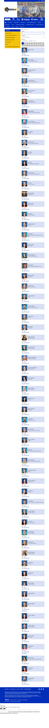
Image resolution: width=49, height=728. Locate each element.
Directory (23, 35)
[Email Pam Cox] (24, 187)
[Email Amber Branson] (24, 84)
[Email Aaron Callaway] (24, 125)
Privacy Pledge (24, 699)
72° (40, 0)
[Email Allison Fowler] (24, 248)
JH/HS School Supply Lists (10, 37)
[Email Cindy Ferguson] (24, 228)
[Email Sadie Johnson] (24, 402)
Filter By (23, 39)
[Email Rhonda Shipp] (24, 587)
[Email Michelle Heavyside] (24, 361)
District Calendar (8, 33)
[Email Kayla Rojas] (24, 566)
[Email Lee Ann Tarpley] (24, 619)
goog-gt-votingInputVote (13, 713)
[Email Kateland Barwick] (24, 74)
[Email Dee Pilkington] (24, 536)
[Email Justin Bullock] (24, 105)
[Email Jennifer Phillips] (24, 515)
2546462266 (26, 137)
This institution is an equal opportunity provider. (13, 701)
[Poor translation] (4, 709)
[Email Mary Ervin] (24, 218)
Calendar (17, 26)
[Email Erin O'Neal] (24, 495)
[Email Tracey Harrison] (24, 351)
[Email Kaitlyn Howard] (24, 382)
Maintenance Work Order (10, 39)
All (22, 43)
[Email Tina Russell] (24, 577)
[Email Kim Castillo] (24, 136)
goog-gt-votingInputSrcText (35, 711)
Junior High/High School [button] (31, 22)
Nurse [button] (13, 24)
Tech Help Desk (8, 42)
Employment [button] (16, 22)
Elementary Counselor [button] (20, 24)
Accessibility (19, 699)
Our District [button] (10, 22)
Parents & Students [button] (40, 24)
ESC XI (7, 44)
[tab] (12, 30)
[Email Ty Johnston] (24, 423)
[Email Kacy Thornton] (24, 640)
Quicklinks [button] (9, 30)
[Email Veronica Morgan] (24, 484)
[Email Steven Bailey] (24, 64)
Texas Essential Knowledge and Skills (12, 46)
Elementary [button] (23, 22)
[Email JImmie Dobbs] (24, 197)
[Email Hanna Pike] (24, 525)
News (13, 26)
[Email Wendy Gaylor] (24, 279)
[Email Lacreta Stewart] (24, 597)
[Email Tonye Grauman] (24, 300)
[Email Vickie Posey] (24, 546)
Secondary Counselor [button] (30, 24)
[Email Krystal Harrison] (24, 341)
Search (23, 31)
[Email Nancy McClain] (24, 464)
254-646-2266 (26, 55)
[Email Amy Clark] (24, 156)
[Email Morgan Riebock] (24, 556)
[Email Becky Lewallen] (24, 443)
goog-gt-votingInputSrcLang (14, 711)
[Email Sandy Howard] (24, 392)
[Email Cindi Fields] (24, 238)
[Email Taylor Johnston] (24, 413)
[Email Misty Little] (24, 454)
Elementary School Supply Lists (11, 35)
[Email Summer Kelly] (24, 433)
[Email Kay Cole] (24, 166)
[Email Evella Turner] (24, 662)
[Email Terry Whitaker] (24, 682)
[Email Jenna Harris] (24, 320)
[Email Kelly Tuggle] (24, 650)
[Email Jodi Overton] (24, 505)
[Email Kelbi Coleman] (24, 177)
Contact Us (22, 26)
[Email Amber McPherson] (24, 474)
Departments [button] (7, 24)
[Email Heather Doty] (24, 207)
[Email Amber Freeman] (24, 259)
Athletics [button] (40, 22)
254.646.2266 (26, 86)
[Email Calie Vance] (24, 672)
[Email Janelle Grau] (24, 289)
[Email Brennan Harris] (24, 310)
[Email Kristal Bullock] (24, 115)
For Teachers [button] (7, 26)
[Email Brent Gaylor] (24, 269)
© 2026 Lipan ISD (13, 699)
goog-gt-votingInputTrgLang (24, 711)
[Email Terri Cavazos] (24, 146)
